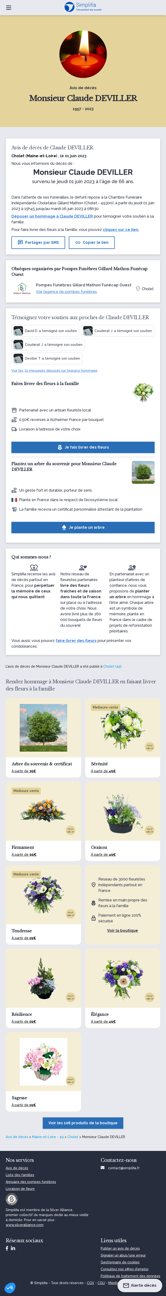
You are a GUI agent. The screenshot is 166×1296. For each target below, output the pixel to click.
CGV (90, 1283)
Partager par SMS (38, 242)
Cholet (72, 1137)
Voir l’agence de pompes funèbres (66, 291)
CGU (101, 1283)
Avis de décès (17, 1137)
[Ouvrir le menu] (8, 7)
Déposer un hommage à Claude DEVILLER (52, 216)
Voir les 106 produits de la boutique (83, 1123)
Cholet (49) (112, 666)
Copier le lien (92, 242)
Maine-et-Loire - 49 (48, 1137)
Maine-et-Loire (41, 156)
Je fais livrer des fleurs (83, 447)
